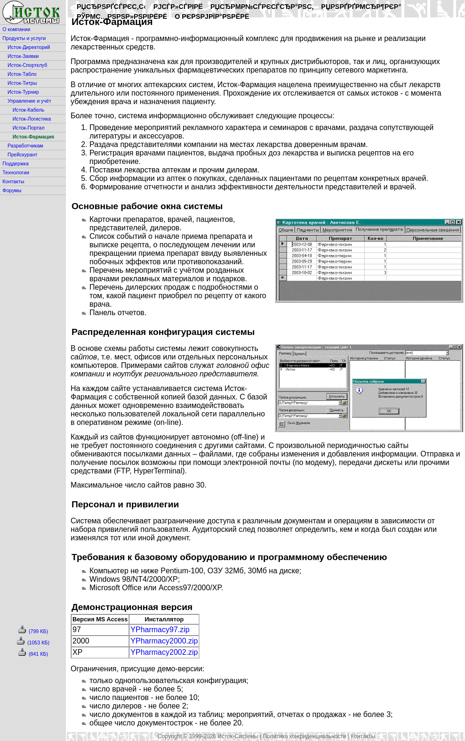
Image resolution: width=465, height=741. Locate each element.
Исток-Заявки (23, 56)
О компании (16, 29)
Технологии (15, 172)
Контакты (13, 181)
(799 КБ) (33, 631)
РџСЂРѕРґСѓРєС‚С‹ (111, 6)
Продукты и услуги (24, 38)
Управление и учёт (29, 101)
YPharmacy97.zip (159, 630)
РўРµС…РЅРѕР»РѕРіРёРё (122, 16)
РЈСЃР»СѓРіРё (178, 6)
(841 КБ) (33, 654)
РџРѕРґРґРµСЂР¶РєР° (361, 6)
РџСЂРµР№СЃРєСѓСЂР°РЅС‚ (261, 6)
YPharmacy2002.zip (164, 652)
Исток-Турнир (23, 92)
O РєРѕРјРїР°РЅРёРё (212, 16)
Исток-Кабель (28, 110)
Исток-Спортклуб (27, 65)
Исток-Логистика (32, 119)
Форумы (11, 190)
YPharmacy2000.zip (164, 641)
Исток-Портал (29, 127)
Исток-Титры (22, 83)
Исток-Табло (22, 74)
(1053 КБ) (33, 642)
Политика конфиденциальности (304, 736)
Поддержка (15, 163)
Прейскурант (22, 154)
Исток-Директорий (29, 47)
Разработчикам (25, 145)
